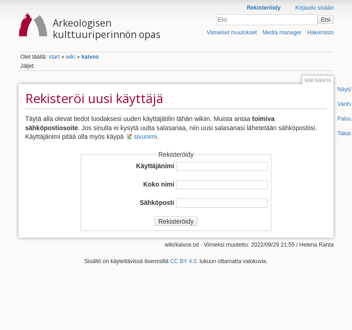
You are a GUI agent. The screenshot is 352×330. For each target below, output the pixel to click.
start (54, 57)
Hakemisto (320, 32)
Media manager (282, 32)
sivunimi (145, 136)
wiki (70, 57)
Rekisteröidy (263, 8)
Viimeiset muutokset (232, 32)
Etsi (325, 19)
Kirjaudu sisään (314, 8)
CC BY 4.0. (184, 261)
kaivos (90, 57)
